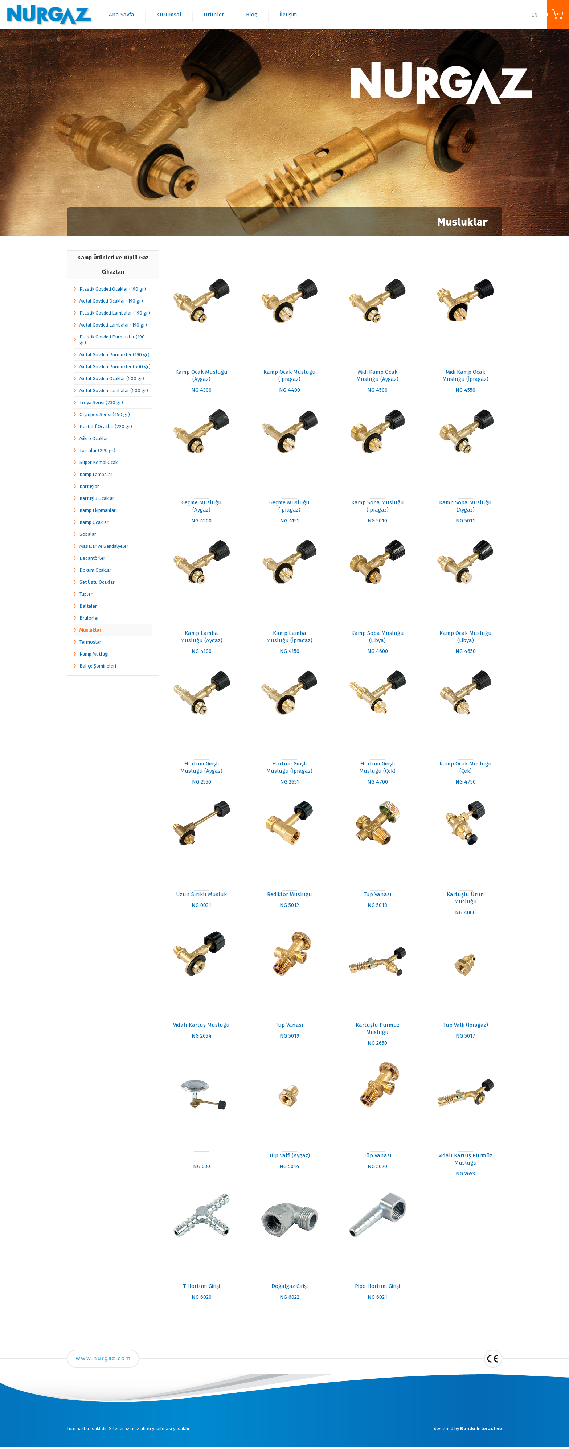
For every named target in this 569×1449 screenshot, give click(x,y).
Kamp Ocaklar (94, 522)
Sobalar (87, 534)
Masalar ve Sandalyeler (103, 546)
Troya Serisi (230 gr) (101, 402)
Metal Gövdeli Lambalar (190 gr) (113, 325)
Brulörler (89, 618)
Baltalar (88, 606)
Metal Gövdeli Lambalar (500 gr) (113, 390)
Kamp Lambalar (95, 474)
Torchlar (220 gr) (97, 450)
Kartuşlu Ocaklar (96, 498)
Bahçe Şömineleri (97, 666)
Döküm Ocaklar (95, 570)
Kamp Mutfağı (94, 654)
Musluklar (90, 630)
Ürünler (214, 14)
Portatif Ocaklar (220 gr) (105, 426)
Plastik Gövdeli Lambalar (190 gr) (114, 313)
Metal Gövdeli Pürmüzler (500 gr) (115, 366)
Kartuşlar (89, 486)
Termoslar (90, 642)
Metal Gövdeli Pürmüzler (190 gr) (114, 354)
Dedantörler (92, 558)
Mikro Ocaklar (93, 438)
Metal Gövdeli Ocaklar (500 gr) (111, 378)
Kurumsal (168, 14)
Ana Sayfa (121, 14)
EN (534, 15)
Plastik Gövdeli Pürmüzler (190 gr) (112, 339)
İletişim (288, 14)
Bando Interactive (481, 1428)
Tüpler (86, 594)
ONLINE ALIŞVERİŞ (558, 14)
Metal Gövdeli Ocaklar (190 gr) (111, 301)
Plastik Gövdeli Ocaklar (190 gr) (112, 289)
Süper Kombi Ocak (98, 462)
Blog (251, 14)
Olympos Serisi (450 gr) (104, 414)
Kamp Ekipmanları (98, 510)
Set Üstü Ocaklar (97, 582)
